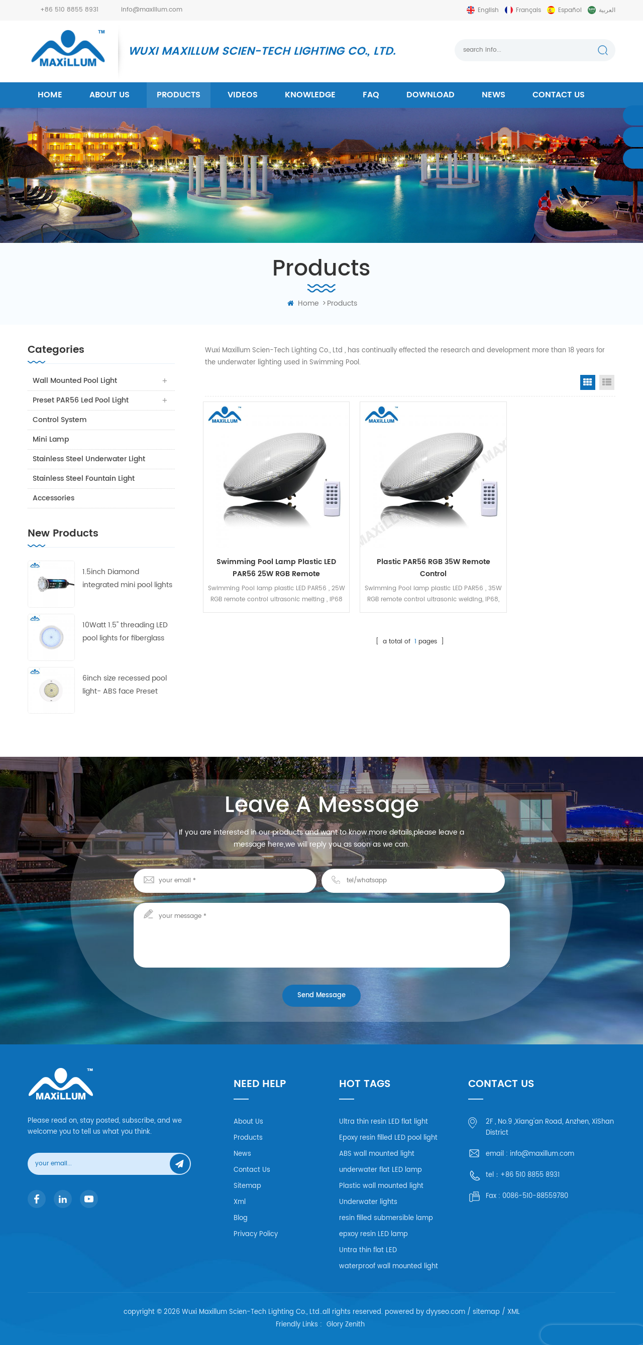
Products (248, 1138)
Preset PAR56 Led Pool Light (81, 400)
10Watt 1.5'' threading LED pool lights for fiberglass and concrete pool (125, 632)
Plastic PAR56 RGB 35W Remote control (410, 553)
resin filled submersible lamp (386, 1218)
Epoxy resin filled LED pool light (388, 1138)
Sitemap (247, 1186)
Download (430, 94)
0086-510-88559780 (535, 1196)
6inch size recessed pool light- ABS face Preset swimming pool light (124, 685)
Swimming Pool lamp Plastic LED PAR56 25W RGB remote (268, 553)
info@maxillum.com (151, 10)
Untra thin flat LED (368, 1250)
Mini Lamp (51, 439)
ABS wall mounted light (376, 1154)
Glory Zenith (346, 1325)
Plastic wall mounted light (381, 1186)
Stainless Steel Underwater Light (89, 459)
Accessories (53, 498)
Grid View (587, 382)
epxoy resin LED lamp (373, 1234)
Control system (60, 420)
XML (513, 1312)
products (178, 94)
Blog (241, 1218)
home (50, 94)
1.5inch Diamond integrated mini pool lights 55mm (127, 579)
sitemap (486, 1312)
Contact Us (252, 1170)
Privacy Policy (256, 1234)
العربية (607, 10)
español (570, 10)
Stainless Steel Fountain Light (84, 478)
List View (606, 382)
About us (109, 94)
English (488, 10)
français (528, 10)
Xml (240, 1202)
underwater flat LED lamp (380, 1170)
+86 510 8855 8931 (69, 10)
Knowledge (310, 94)
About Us (248, 1122)
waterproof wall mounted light (388, 1266)
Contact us (558, 94)
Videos (243, 94)
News (493, 94)
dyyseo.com (445, 1312)
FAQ (371, 94)
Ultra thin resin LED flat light (383, 1122)
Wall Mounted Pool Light (75, 380)
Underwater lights (368, 1202)
